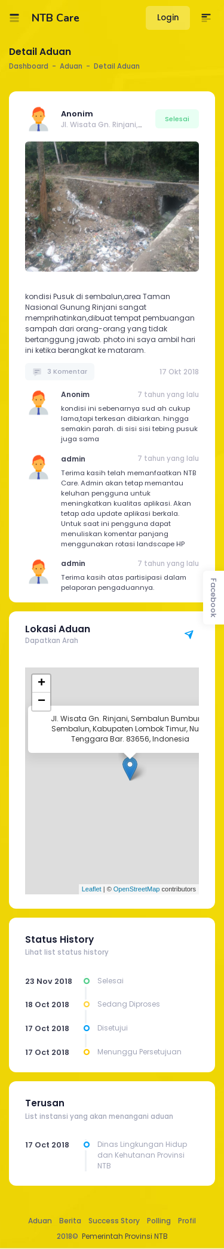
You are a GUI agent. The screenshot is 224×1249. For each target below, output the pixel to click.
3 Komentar (59, 371)
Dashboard (28, 66)
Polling (159, 1221)
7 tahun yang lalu (168, 394)
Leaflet (92, 889)
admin (73, 459)
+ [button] (41, 684)
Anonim (77, 113)
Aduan (40, 1221)
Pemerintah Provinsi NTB (125, 1236)
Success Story (114, 1221)
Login (168, 17)
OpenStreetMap (136, 889)
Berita (70, 1221)
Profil (187, 1221)
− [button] (41, 701)
